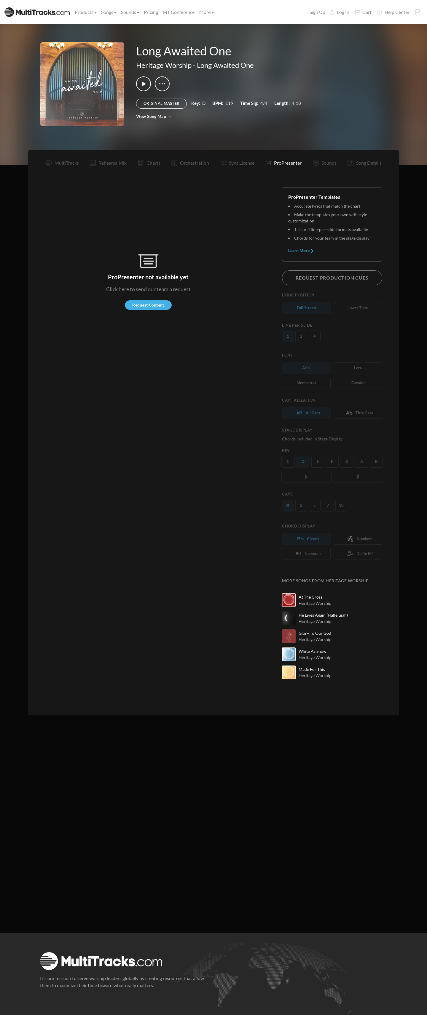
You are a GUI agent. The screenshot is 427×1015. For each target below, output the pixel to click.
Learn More (301, 250)
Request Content (148, 304)
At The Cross (310, 596)
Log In (339, 12)
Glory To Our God (315, 633)
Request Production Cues (332, 277)
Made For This (312, 669)
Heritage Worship (164, 65)
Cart (363, 12)
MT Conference (179, 12)
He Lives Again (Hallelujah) (323, 615)
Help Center (393, 12)
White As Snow (312, 651)
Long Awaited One (225, 65)
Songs (108, 12)
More (206, 12)
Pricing (151, 12)
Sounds (129, 12)
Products (85, 12)
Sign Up (317, 12)
